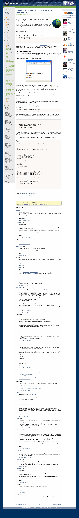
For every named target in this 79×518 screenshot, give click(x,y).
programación (7, 159)
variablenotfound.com (9, 175)
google (6, 140)
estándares (7, 137)
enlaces (6, 136)
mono (6, 150)
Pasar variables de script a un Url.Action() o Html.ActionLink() (71, 77)
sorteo (6, 166)
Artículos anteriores (57, 513)
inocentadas (7, 145)
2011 (6, 42)
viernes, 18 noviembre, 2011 (25, 467)
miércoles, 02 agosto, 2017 (24, 508)
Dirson (19, 19)
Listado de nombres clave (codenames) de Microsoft (10, 70)
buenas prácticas (8, 124)
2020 (6, 27)
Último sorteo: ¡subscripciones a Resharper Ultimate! (71, 21)
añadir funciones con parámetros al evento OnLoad (45, 137)
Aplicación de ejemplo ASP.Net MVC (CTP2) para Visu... (10, 78)
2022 (6, 24)
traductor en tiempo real (34, 404)
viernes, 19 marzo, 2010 (24, 413)
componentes (7, 128)
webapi (6, 181)
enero (7, 98)
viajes (6, 177)
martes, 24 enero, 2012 (24, 475)
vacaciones (7, 173)
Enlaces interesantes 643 (71, 32)
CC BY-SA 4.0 (54, 517)
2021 (6, 26)
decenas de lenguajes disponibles (30, 281)
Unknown (18, 219)
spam (6, 167)
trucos (6, 171)
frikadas (6, 139)
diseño (6, 135)
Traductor (18, 401)
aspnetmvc (7, 116)
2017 (6, 32)
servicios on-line (8, 162)
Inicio (51, 2)
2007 (6, 99)
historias (6, 143)
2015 (6, 35)
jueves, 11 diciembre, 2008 (24, 229)
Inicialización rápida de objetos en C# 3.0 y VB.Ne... (10, 94)
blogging (6, 123)
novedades (7, 155)
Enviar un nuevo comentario (22, 510)
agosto (7, 53)
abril (7, 58)
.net (5, 107)
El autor (55, 2)
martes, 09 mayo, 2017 (23, 502)
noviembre (8, 49)
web (5, 179)
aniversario (7, 110)
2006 (6, 101)
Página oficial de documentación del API (28, 202)
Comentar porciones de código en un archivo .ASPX (10, 90)
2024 (6, 21)
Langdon (18, 428)
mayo (7, 57)
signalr (6, 163)
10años (6, 108)
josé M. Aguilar (19, 232)
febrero (7, 97)
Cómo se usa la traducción (24, 385)
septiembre (8, 52)
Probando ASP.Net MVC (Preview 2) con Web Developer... (10, 87)
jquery (6, 147)
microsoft (6, 148)
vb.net (6, 176)
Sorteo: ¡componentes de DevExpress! (71, 44)
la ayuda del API (43, 299)
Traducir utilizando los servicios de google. (28, 384)
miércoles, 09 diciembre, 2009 (25, 350)
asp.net (6, 113)
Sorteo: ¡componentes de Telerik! (71, 38)
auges (6, 117)
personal (6, 158)
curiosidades (7, 131)
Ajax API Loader (43, 45)
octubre (7, 50)
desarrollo (6, 133)
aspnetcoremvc (7, 115)
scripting (6, 161)
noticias (6, 154)
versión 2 (57, 486)
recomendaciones (8, 160)
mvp (5, 151)
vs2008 (6, 178)
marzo (7, 60)
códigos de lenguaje (32, 282)
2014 (6, 37)
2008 (6, 46)
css (5, 130)
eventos (6, 138)
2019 (6, 29)
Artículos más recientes (21, 513)
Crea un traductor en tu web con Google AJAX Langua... (10, 62)
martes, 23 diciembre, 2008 (24, 253)
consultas (6, 129)
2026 (6, 17)
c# (5, 125)
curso (6, 132)
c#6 (5, 127)
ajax (5, 109)
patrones (6, 156)
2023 (6, 22)
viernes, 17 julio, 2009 (23, 294)
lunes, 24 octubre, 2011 (24, 426)
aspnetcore (7, 114)
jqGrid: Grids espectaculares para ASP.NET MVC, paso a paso (71, 71)
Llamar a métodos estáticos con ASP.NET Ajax (70, 27)
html (30, 213)
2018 (6, 30)
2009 (6, 45)
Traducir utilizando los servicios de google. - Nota (29, 386)
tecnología (7, 170)
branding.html (27, 319)
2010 (6, 43)
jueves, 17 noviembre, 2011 (24, 437)
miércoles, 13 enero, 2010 (24, 388)
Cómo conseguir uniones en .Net (9, 83)
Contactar (60, 2)
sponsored (7, 168)
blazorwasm (7, 122)
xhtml (6, 182)
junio (7, 56)
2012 (6, 40)
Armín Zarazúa (19, 469)
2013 (6, 38)
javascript (6, 146)
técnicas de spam (8, 169)
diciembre (8, 48)
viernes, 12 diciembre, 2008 (24, 247)
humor (6, 144)
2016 (6, 34)
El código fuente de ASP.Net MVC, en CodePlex (9, 74)
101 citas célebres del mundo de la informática (70, 50)
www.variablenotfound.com (28, 205)
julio (7, 55)
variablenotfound (8, 174)
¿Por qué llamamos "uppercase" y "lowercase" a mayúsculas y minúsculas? (71, 57)
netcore (6, 153)
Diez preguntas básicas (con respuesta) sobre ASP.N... (10, 66)
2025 (6, 19)
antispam (6, 112)
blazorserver (7, 121)
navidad (6, 152)
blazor (6, 120)
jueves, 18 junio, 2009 (23, 274)
